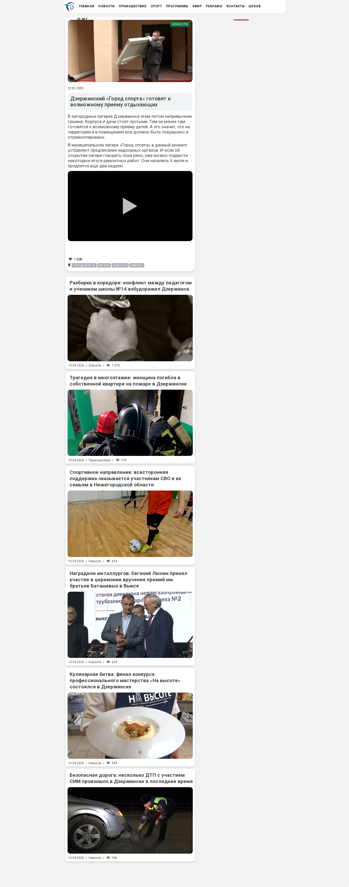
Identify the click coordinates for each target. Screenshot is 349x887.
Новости (180, 24)
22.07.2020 (75, 88)
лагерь (104, 265)
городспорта (84, 265)
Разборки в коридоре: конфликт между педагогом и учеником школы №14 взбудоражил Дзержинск (131, 286)
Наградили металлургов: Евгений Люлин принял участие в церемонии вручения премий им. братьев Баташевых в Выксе (128, 579)
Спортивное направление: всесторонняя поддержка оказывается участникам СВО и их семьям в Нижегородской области (125, 478)
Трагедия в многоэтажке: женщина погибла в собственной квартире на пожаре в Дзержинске (128, 381)
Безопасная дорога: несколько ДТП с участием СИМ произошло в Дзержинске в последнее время (131, 778)
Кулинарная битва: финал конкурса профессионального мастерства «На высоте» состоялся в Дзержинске (125, 680)
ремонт (136, 265)
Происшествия (100, 460)
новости (120, 265)
